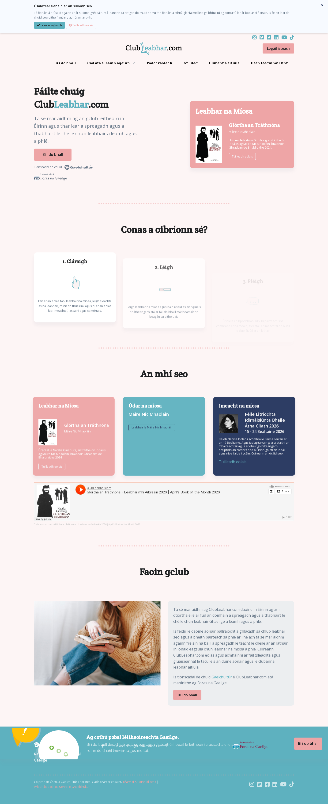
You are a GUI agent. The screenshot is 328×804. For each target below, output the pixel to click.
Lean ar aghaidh (49, 25)
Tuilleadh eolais (81, 25)
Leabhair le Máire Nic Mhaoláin (152, 443)
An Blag (191, 63)
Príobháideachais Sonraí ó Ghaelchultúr (62, 787)
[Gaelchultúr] (48, 744)
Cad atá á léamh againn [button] (108, 63)
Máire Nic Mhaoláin (242, 132)
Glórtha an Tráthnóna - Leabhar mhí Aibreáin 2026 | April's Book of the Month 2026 (97, 524)
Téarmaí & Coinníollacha (139, 782)
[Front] (148, 48)
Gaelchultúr (221, 677)
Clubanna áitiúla (224, 63)
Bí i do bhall (65, 63)
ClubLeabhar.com (43, 524)
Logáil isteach (278, 48)
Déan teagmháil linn (270, 63)
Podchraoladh (159, 63)
